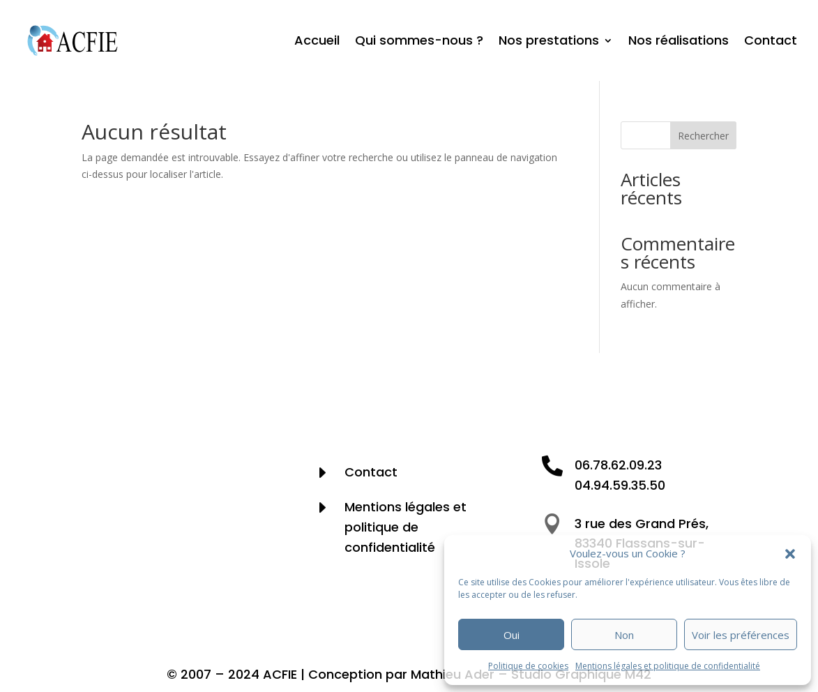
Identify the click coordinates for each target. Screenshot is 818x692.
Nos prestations (549, 40)
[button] (790, 554)
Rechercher (703, 135)
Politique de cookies (528, 666)
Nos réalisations (678, 40)
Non (624, 635)
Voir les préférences (740, 635)
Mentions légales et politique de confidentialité (667, 666)
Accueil (317, 40)
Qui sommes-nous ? (419, 40)
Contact (770, 40)
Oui (511, 635)
